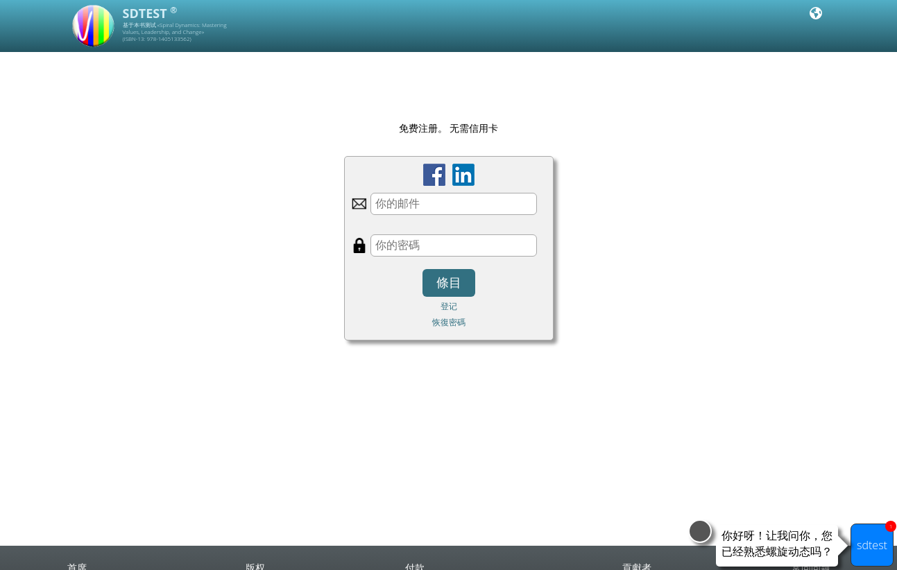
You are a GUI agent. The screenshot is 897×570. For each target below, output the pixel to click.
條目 (448, 283)
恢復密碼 (448, 322)
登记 (449, 306)
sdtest (875, 538)
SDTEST (150, 13)
